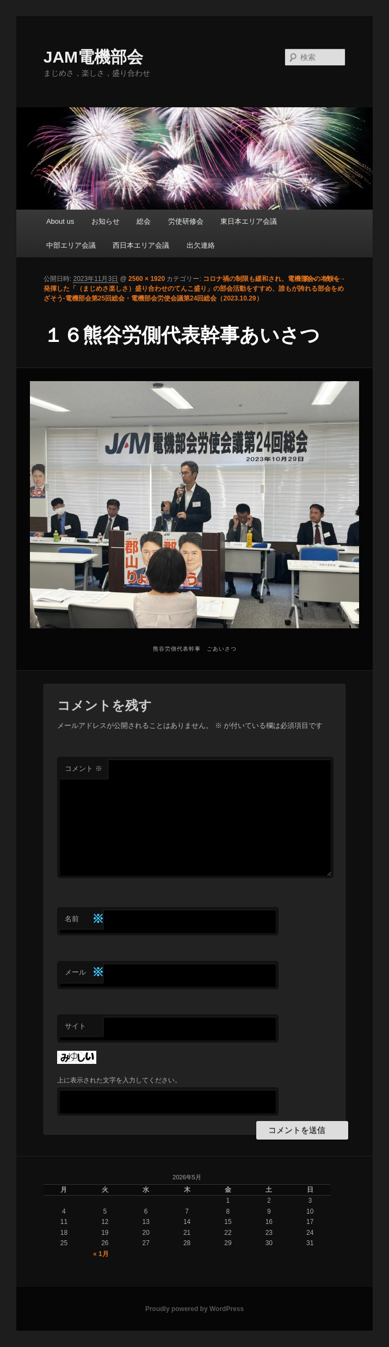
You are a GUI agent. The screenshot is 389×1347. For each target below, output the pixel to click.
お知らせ (105, 221)
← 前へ (305, 279)
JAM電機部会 (93, 57)
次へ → (334, 279)
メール (84, 973)
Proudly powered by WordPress (194, 1309)
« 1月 (101, 1254)
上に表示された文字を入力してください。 (119, 1080)
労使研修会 (185, 221)
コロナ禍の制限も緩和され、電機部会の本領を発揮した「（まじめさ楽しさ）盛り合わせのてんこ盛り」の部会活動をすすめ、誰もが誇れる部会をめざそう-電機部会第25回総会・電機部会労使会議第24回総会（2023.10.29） (194, 288)
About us (60, 221)
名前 (84, 919)
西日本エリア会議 (141, 245)
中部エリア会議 (71, 245)
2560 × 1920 (146, 279)
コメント (83, 768)
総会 (144, 221)
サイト (75, 1026)
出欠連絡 (201, 245)
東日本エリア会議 (248, 221)
